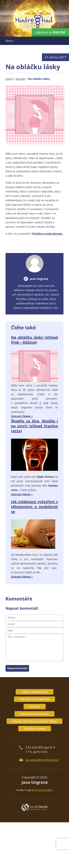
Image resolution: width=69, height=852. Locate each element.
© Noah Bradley (44, 790)
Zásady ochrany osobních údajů (34, 721)
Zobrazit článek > (22, 416)
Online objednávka (34, 692)
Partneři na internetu (34, 699)
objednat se (50, 32)
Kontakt (34, 706)
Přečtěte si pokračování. (47, 233)
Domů (9, 79)
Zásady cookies (34, 728)
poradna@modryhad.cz (42, 760)
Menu (9, 41)
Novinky (20, 79)
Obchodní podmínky (34, 714)
